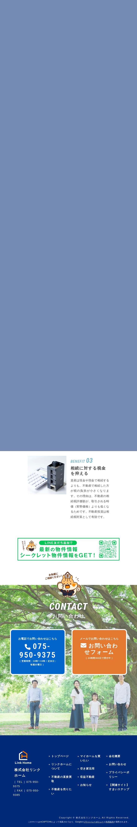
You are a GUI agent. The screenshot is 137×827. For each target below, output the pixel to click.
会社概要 (115, 756)
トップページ (60, 756)
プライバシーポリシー (94, 822)
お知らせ (86, 784)
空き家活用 (87, 768)
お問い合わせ (117, 764)
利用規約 (110, 822)
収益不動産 (87, 776)
